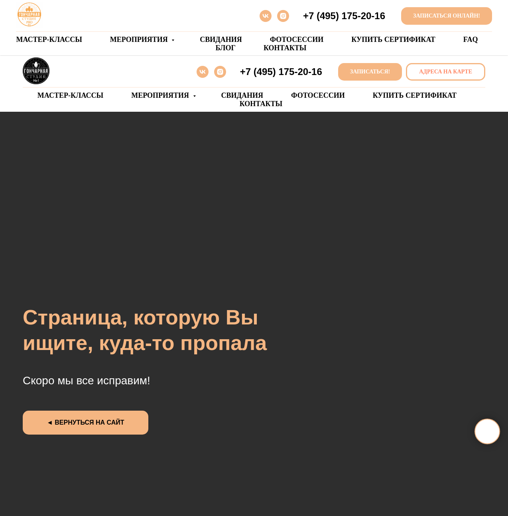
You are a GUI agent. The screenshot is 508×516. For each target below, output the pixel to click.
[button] (370, 72)
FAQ (470, 39)
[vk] (266, 16)
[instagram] (283, 16)
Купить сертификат (393, 39)
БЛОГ (226, 48)
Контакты (285, 48)
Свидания (221, 39)
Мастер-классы (49, 39)
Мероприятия (139, 39)
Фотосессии (297, 39)
